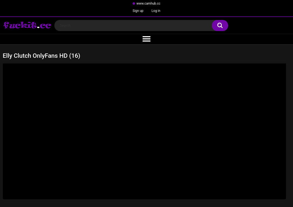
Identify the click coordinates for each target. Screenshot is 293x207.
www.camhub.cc (148, 3)
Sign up (138, 11)
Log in (156, 11)
